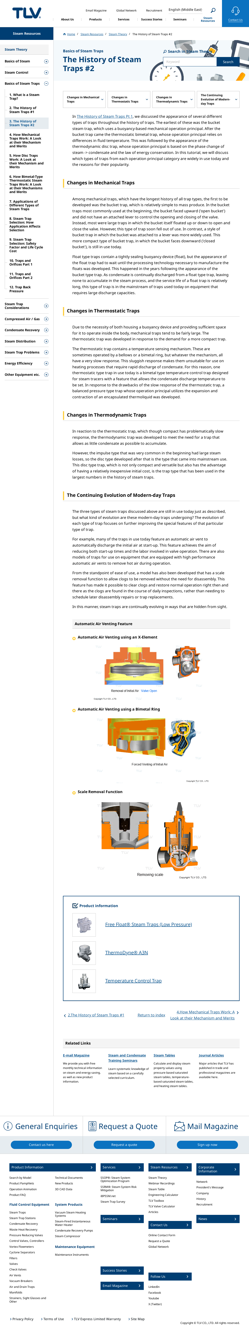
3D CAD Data (63, 1189)
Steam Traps (17, 1212)
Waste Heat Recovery (23, 1230)
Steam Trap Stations (22, 1218)
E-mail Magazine (76, 1055)
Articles (153, 1212)
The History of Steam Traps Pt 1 (105, 116)
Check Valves (18, 1269)
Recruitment (204, 1204)
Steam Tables (164, 1055)
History (201, 1199)
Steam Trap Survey (113, 1202)
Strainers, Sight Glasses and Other (27, 1299)
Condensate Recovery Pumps (74, 1230)
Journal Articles (211, 1055)
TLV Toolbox (156, 1201)
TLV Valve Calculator (161, 1206)
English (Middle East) (185, 9)
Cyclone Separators (22, 1252)
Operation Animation (23, 1189)
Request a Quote (159, 1241)
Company (202, 1193)
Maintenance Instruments (72, 1255)
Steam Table (156, 1189)
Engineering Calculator (163, 1195)
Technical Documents (69, 1178)
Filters (13, 1258)
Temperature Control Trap (133, 980)
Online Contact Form (161, 1235)
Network (201, 1182)
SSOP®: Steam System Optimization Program (115, 1179)
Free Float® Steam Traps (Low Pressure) (148, 924)
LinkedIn (154, 1287)
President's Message (210, 1187)
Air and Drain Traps (22, 1287)
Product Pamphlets (21, 1183)
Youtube (153, 1298)
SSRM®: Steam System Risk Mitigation (118, 1188)
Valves (13, 1264)
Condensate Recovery (23, 1224)
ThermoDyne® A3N (126, 952)
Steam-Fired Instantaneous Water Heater (72, 1223)
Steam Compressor (67, 1236)
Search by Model (20, 1178)
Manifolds (15, 1292)
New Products (64, 1183)
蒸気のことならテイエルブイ (26, 13)
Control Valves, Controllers (26, 1241)
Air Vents (15, 1275)
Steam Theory (157, 1178)
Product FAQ (17, 1195)
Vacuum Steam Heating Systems (70, 1214)
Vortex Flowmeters (21, 1247)
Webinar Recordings (161, 1183)
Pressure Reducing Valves (26, 1235)
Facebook (154, 1293)
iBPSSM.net (108, 1196)
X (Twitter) (155, 1304)
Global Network (158, 1247)
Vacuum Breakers (21, 1281)
